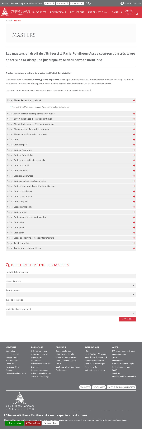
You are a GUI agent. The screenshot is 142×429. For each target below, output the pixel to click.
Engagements (11, 357)
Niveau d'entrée (13, 281)
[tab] (71, 100)
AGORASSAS (85, 387)
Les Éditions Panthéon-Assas (68, 367)
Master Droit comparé (17, 144)
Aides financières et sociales (124, 376)
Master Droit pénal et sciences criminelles (26, 217)
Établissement (13, 290)
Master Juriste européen (18, 243)
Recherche (77, 12)
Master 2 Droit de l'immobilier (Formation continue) (31, 113)
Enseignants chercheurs (16, 373)
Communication (12, 354)
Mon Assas (61, 3)
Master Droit (13, 139)
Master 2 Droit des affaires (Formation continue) (29, 118)
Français (129, 3)
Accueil (9, 20)
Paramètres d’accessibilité (122, 3)
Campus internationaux (94, 360)
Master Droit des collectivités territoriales (26, 181)
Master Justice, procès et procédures (24, 248)
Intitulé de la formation (17, 272)
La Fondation (16, 3)
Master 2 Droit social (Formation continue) (27, 134)
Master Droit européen (17, 201)
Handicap (116, 373)
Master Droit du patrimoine (19, 196)
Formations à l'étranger (95, 363)
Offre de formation (39, 351)
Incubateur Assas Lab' (121, 367)
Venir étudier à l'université (96, 357)
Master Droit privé (15, 222)
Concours (10, 363)
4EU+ (87, 351)
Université (39, 12)
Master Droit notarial (16, 212)
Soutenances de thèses (66, 357)
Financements (91, 367)
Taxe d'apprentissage (40, 376)
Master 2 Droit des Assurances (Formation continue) (31, 124)
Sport (114, 357)
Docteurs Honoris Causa (66, 360)
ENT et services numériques (123, 351)
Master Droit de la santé (18, 165)
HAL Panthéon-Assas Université (121, 387)
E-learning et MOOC (39, 354)
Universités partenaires (95, 370)
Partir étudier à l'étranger (95, 354)
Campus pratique (119, 354)
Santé (114, 370)
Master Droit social (15, 232)
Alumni (5, 3)
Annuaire (9, 370)
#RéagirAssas (99, 387)
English (137, 3)
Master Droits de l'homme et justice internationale (30, 238)
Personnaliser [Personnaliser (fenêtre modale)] (50, 423)
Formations (58, 12)
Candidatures (36, 357)
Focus (58, 363)
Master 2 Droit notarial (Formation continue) (28, 129)
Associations (117, 360)
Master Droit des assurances (20, 176)
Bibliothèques (76, 3)
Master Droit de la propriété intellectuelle (26, 160)
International (98, 12)
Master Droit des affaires (18, 170)
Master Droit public (16, 227)
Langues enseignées (39, 370)
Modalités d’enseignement (18, 309)
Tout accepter (14, 423)
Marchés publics (12, 367)
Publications (61, 370)
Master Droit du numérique (19, 191)
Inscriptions (36, 360)
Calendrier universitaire (41, 363)
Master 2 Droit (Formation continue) (24, 100)
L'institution (10, 351)
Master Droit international (19, 207)
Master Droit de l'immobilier (20, 155)
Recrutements (12, 360)
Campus (117, 12)
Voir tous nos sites (33, 3)
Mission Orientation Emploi (123, 363)
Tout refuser (33, 423)
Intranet (49, 3)
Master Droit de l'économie (19, 150)
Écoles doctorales (63, 351)
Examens (35, 367)
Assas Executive (132, 12)
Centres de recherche (65, 354)
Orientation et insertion (41, 373)
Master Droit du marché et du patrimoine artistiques (31, 186)
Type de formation (14, 299)
